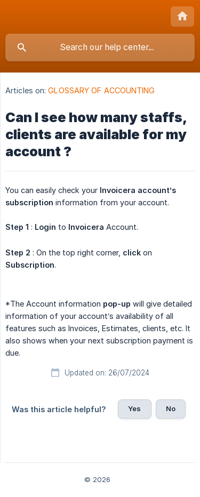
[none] (182, 16)
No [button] (170, 408)
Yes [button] (134, 408)
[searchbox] (100, 47)
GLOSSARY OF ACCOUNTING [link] (101, 90)
